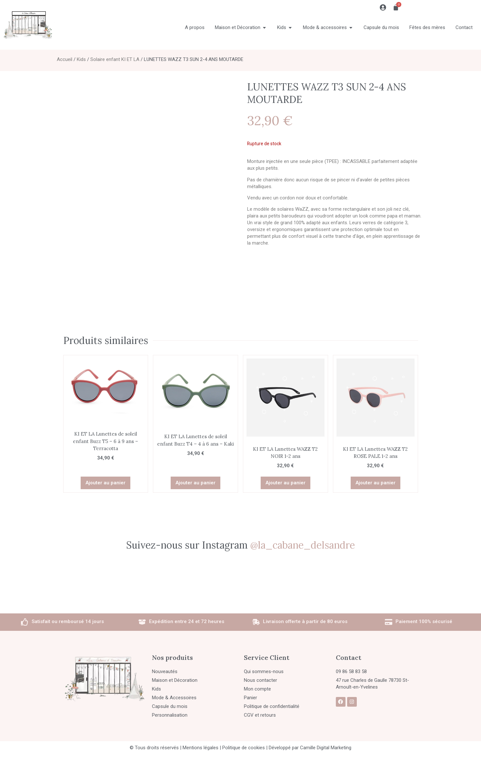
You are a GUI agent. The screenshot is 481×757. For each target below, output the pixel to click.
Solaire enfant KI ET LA (114, 59)
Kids (81, 59)
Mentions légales (200, 746)
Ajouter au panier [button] (105, 481)
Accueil (64, 59)
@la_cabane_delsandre (302, 543)
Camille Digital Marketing (325, 746)
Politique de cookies (243, 746)
